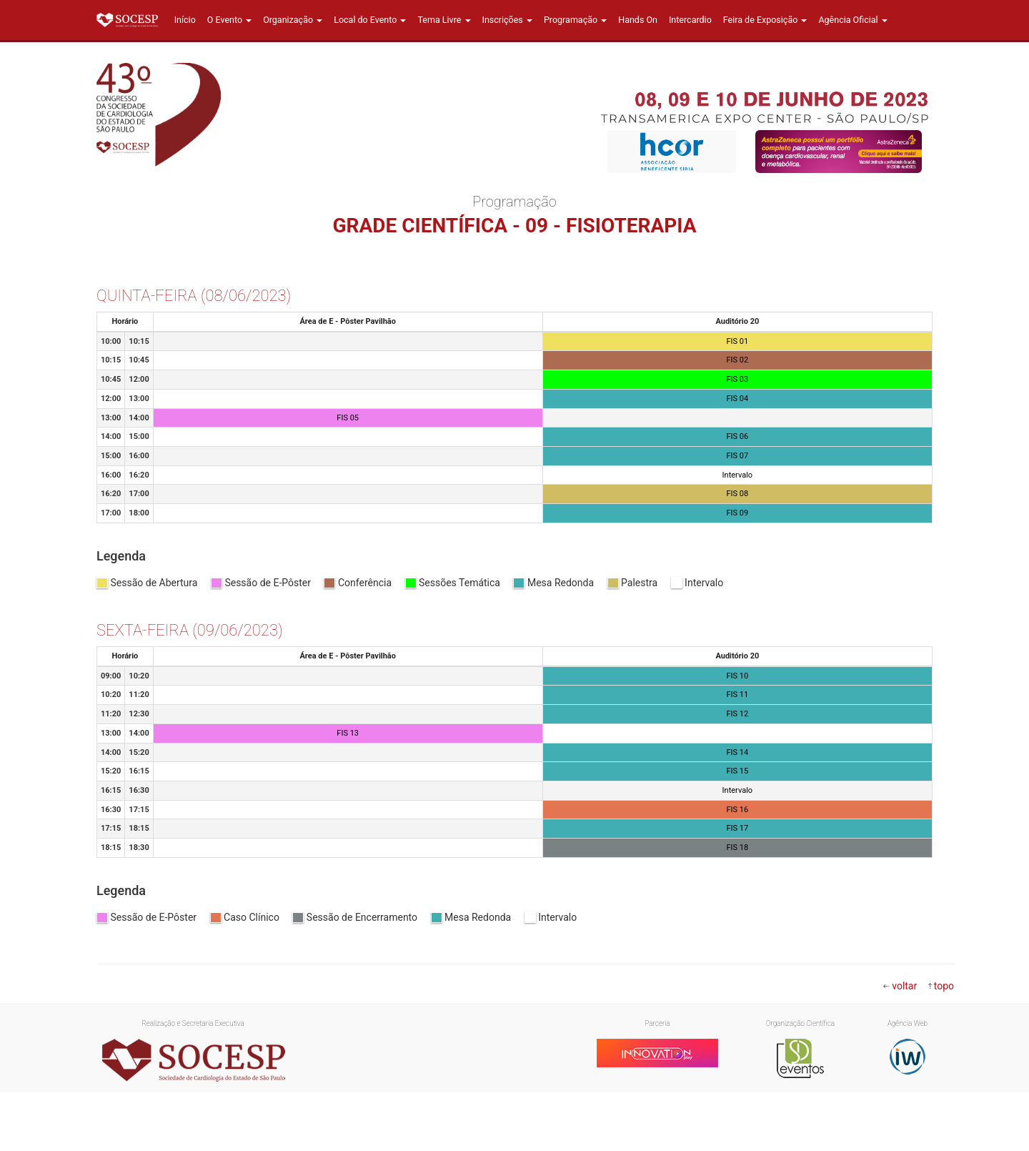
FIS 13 (348, 733)
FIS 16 (738, 809)
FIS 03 (738, 379)
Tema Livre (443, 19)
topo (944, 986)
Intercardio (690, 19)
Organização (292, 19)
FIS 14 (738, 752)
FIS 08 (738, 493)
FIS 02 (738, 360)
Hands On (637, 19)
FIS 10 (738, 676)
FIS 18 (738, 847)
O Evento (229, 19)
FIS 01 (738, 341)
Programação (575, 19)
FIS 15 (738, 771)
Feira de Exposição (765, 19)
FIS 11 (738, 694)
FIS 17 (738, 828)
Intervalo (737, 475)
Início (185, 19)
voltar (904, 986)
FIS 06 (738, 436)
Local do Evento (370, 19)
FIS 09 (738, 513)
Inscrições (507, 19)
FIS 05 (348, 418)
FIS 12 (738, 713)
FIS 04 (738, 398)
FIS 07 (738, 455)
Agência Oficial (852, 19)
